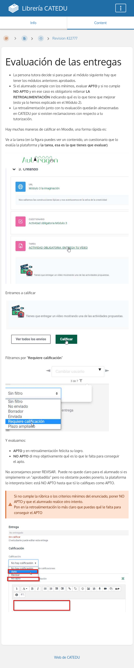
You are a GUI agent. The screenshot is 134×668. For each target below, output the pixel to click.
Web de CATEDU (67, 657)
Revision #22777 (64, 38)
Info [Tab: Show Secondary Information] (33, 23)
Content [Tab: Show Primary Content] (100, 23)
